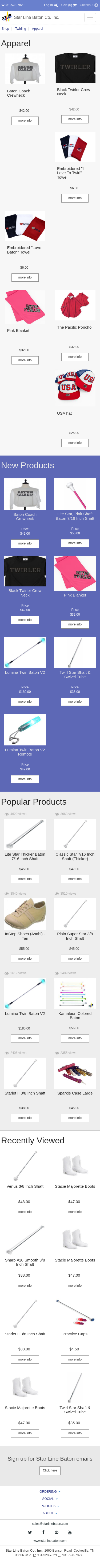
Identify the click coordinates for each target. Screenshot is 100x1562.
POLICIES (50, 1506)
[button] (24, 111)
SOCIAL (50, 1499)
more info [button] (25, 120)
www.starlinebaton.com (50, 1541)
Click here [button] (50, 1470)
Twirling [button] (20, 29)
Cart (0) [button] (69, 5)
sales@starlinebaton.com (50, 1524)
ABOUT (50, 1513)
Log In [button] (51, 5)
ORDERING (50, 1492)
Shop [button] (5, 29)
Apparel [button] (37, 29)
